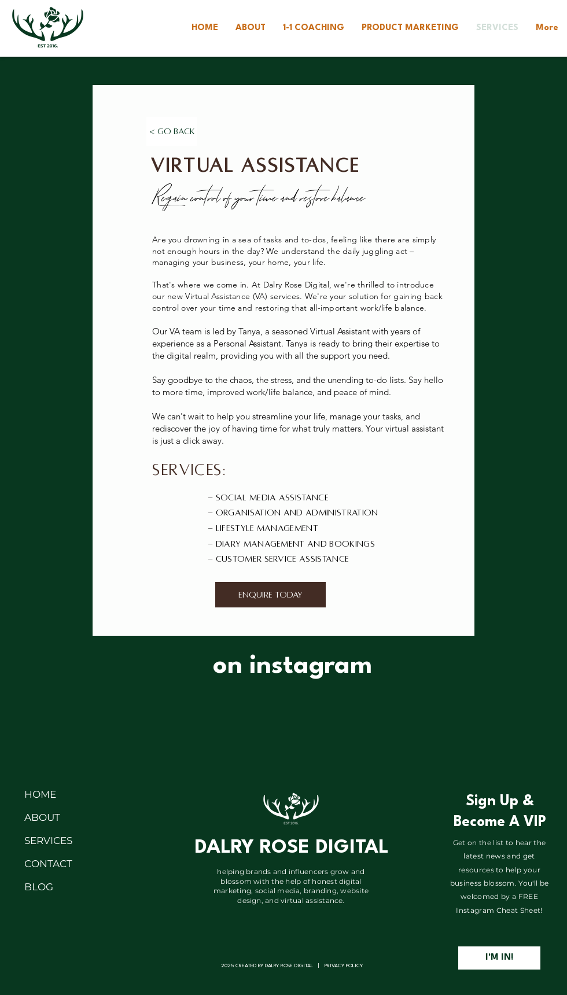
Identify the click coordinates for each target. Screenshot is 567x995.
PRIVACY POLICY (344, 965)
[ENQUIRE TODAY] (270, 594)
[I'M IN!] (499, 958)
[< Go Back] (171, 131)
